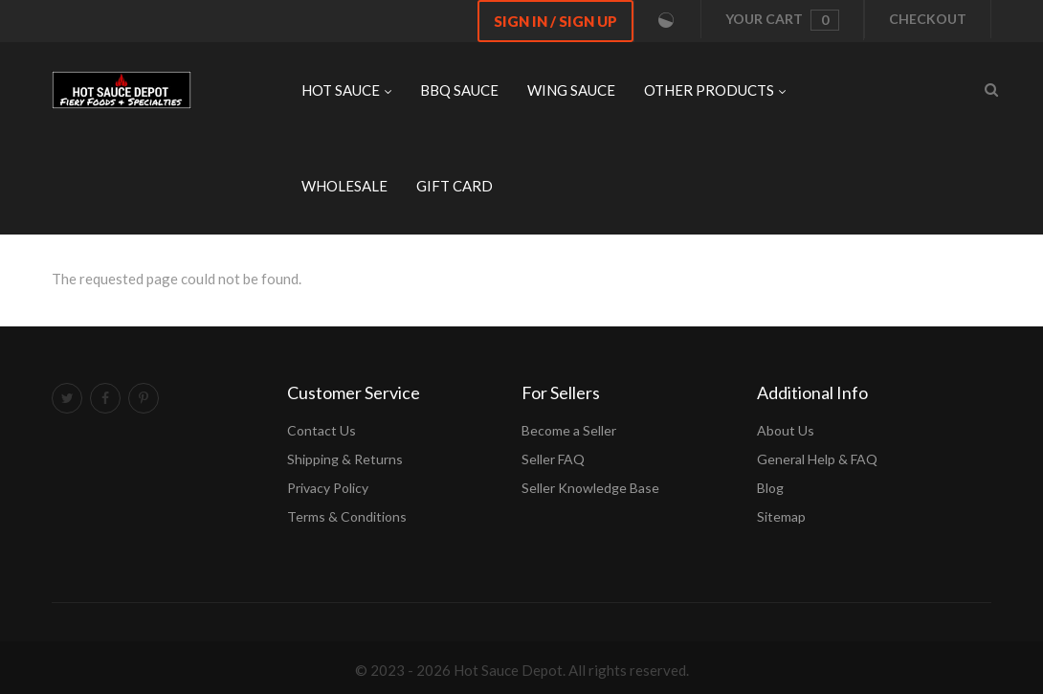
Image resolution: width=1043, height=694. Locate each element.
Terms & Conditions (347, 516)
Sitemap (781, 516)
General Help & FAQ (817, 459)
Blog (770, 488)
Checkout (927, 19)
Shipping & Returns (345, 459)
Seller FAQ (553, 459)
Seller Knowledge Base (590, 488)
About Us (785, 430)
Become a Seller (569, 430)
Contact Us (321, 430)
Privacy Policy (327, 488)
